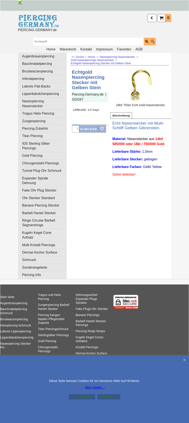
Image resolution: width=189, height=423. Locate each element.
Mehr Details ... (95, 387)
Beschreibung (121, 115)
